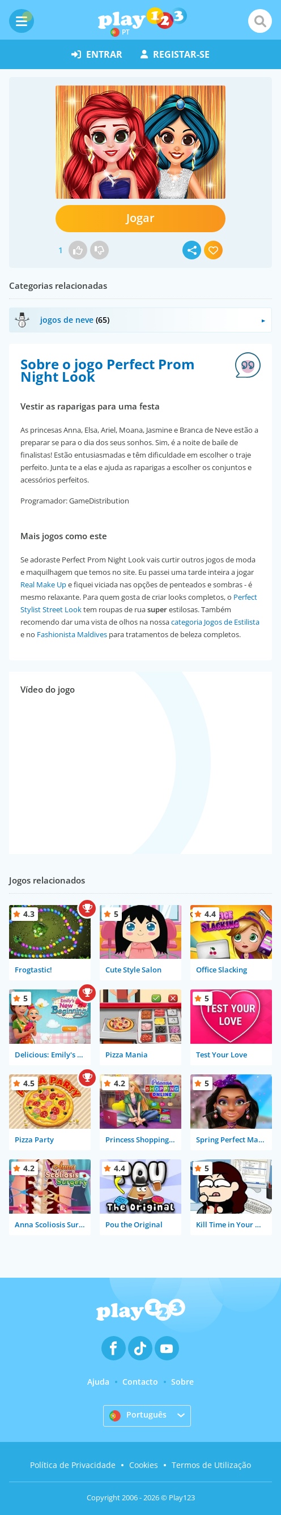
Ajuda (98, 1381)
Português (138, 1415)
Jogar (140, 217)
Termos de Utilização (211, 1464)
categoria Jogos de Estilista (215, 622)
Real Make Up (43, 584)
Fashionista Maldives (72, 634)
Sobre (182, 1381)
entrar (96, 54)
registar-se (175, 54)
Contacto (140, 1381)
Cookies (143, 1464)
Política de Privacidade (73, 1464)
